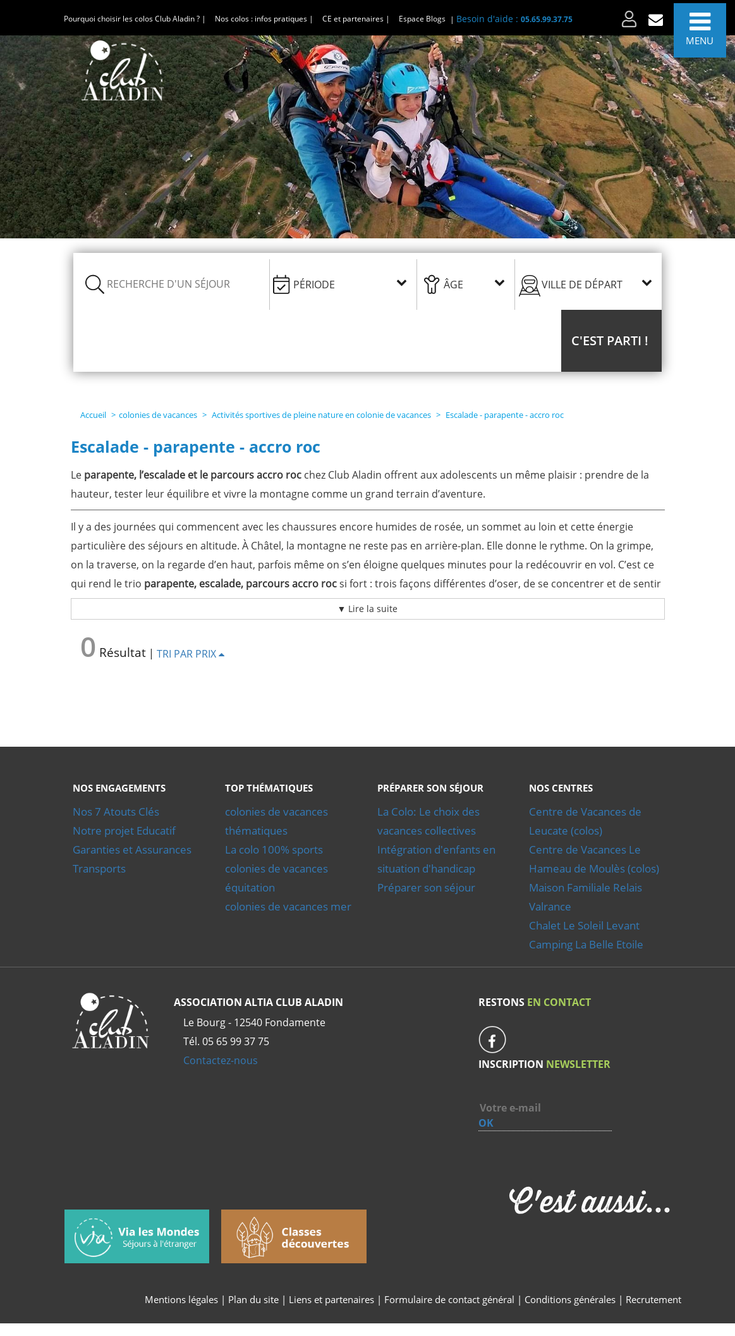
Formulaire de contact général (449, 1299)
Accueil (93, 414)
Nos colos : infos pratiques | (264, 18)
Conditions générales (570, 1299)
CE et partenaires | (356, 18)
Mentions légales (181, 1299)
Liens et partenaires (333, 1299)
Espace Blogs (422, 18)
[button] (611, 341)
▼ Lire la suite (367, 609)
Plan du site (253, 1299)
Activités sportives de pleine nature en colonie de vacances (321, 414)
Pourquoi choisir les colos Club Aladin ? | (135, 18)
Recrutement (653, 1299)
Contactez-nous (220, 1060)
